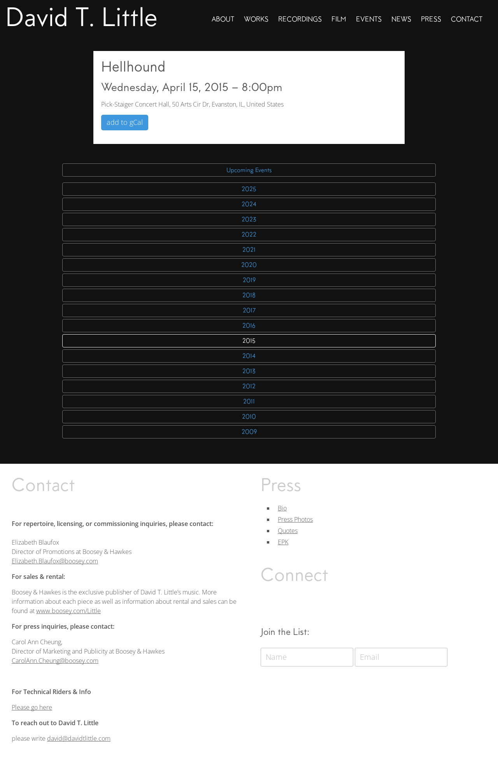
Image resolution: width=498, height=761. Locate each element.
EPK (283, 542)
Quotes (288, 530)
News (401, 19)
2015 (249, 341)
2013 (249, 371)
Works (256, 19)
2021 (249, 250)
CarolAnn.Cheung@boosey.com (55, 660)
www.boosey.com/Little (68, 611)
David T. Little (81, 17)
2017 (249, 310)
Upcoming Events (249, 170)
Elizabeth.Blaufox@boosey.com (55, 561)
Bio (282, 508)
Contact (466, 19)
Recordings (300, 19)
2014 (249, 356)
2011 (249, 401)
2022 (249, 234)
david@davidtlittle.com (78, 738)
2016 (249, 326)
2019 (249, 280)
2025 (249, 189)
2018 (249, 295)
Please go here (32, 707)
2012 (249, 386)
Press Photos (295, 519)
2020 (249, 265)
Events (369, 19)
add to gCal (125, 122)
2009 (249, 432)
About (223, 19)
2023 (249, 219)
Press (431, 19)
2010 (249, 417)
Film (338, 19)
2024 (249, 204)
